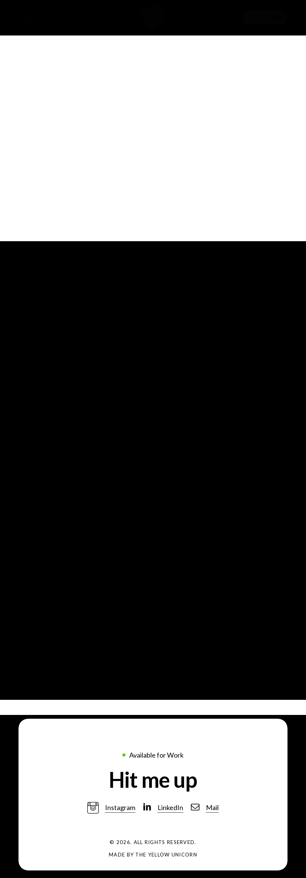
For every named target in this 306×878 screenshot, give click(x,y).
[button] (153, 779)
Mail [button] (212, 807)
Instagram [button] (120, 807)
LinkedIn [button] (170, 807)
